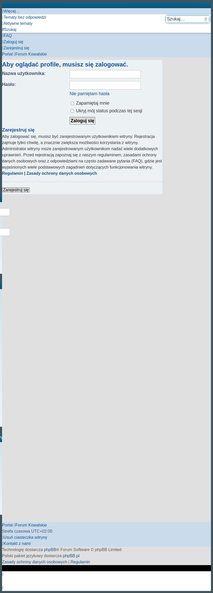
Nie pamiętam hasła (89, 93)
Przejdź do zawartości (22, 5)
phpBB (50, 549)
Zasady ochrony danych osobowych (61, 173)
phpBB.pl (71, 556)
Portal (7, 54)
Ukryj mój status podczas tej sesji (106, 110)
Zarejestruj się (16, 190)
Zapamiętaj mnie (90, 103)
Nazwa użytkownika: (24, 73)
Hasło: (9, 84)
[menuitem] (24, 17)
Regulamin (12, 173)
